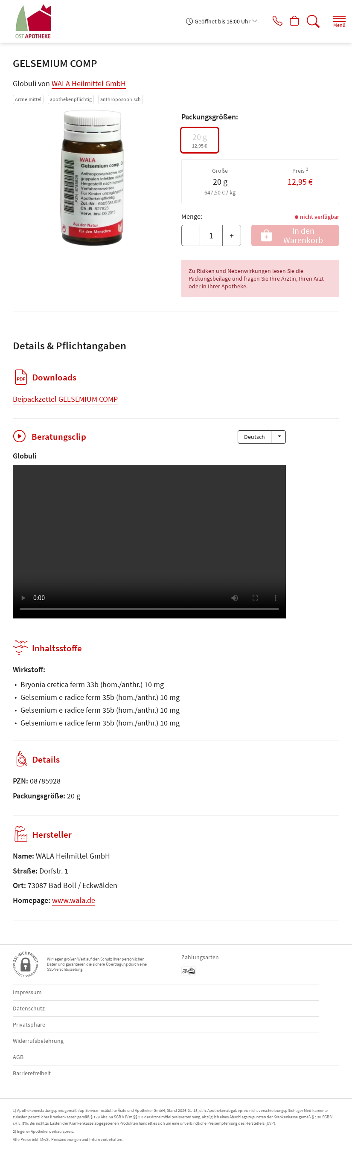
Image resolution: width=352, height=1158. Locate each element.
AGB (18, 1057)
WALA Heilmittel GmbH (89, 83)
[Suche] (311, 21)
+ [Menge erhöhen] (232, 235)
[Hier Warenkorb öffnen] (291, 21)
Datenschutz (29, 1008)
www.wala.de (73, 900)
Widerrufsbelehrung (38, 1041)
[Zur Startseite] (36, 21)
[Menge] (211, 235)
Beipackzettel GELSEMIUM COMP (65, 399)
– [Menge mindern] (191, 235)
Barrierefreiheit (32, 1073)
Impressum (27, 992)
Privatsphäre (29, 1024)
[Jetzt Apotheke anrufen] (271, 21)
